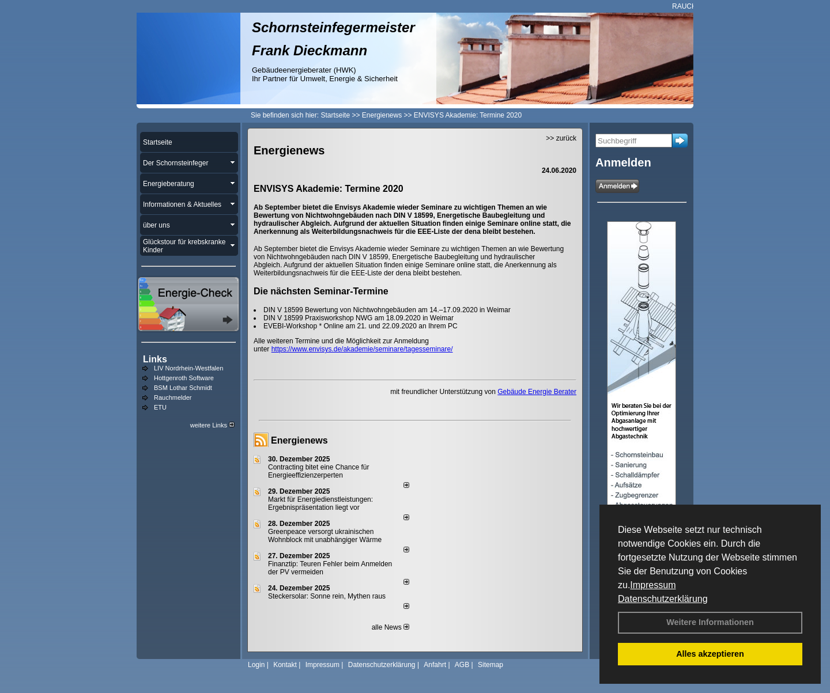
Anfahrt (435, 665)
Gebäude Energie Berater (536, 392)
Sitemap (490, 665)
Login (256, 665)
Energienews (299, 440)
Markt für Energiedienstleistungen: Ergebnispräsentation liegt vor (320, 503)
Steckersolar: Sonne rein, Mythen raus (327, 596)
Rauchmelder (172, 397)
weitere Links (212, 425)
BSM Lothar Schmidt (183, 387)
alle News (390, 627)
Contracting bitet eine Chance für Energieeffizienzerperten (318, 471)
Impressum (653, 585)
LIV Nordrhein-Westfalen (188, 368)
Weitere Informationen (710, 622)
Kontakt (285, 665)
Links (155, 359)
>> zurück (561, 138)
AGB (462, 665)
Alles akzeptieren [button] (710, 653)
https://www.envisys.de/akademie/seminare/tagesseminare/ (362, 349)
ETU (160, 407)
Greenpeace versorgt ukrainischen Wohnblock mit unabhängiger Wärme (325, 536)
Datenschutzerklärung (663, 599)
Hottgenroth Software (184, 377)
